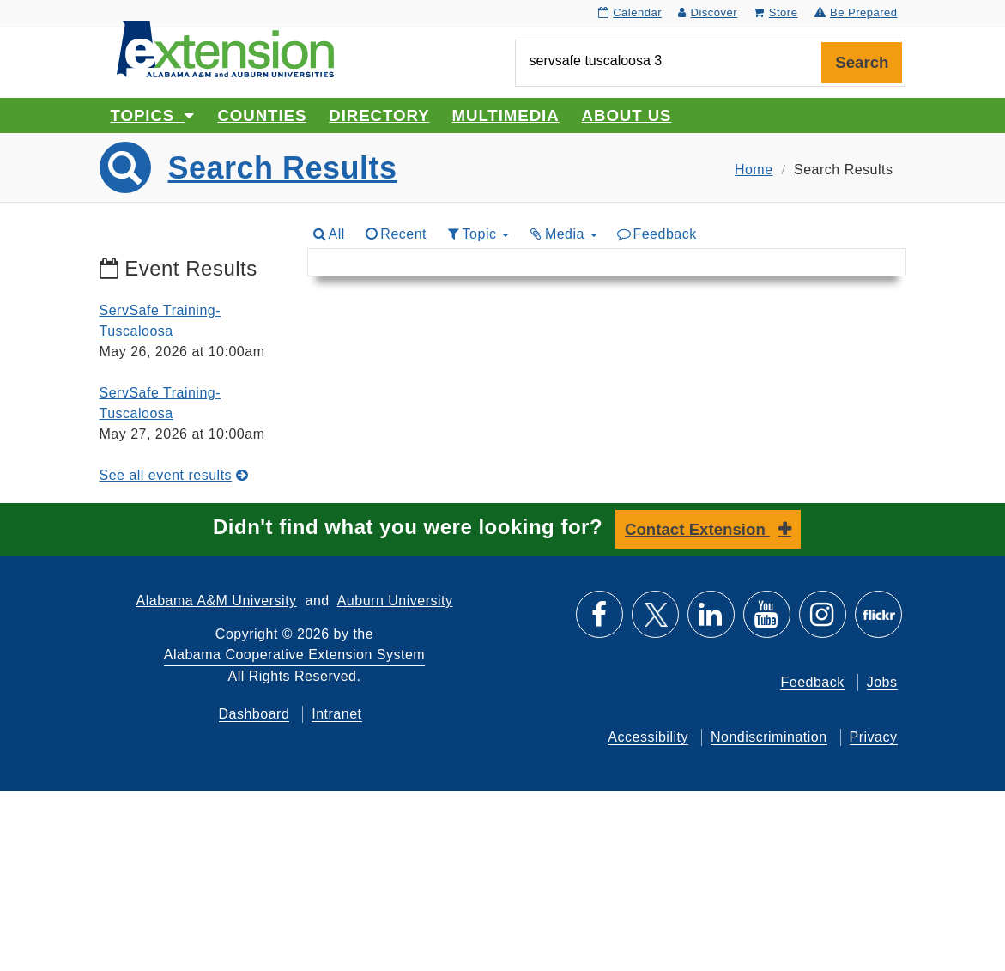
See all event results (174, 475)
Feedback (656, 234)
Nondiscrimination (769, 737)
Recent (395, 234)
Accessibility (648, 737)
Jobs (882, 682)
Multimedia (506, 115)
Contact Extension (697, 529)
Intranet (336, 714)
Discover (707, 12)
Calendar (630, 12)
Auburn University (395, 600)
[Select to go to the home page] (225, 47)
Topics (153, 115)
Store (775, 12)
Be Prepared (856, 12)
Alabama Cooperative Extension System (294, 654)
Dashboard (254, 714)
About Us (627, 115)
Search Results (282, 167)
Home (754, 169)
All (328, 234)
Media (562, 234)
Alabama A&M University (216, 600)
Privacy (874, 737)
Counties (261, 115)
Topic (477, 234)
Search (861, 62)
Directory (379, 115)
